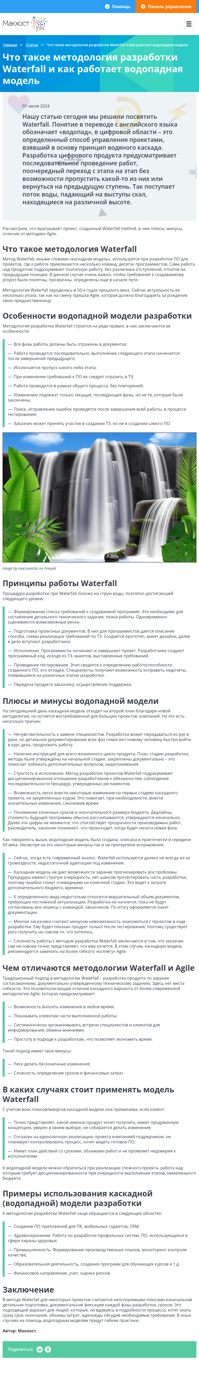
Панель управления (169, 6)
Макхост (11, 31)
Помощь (121, 6)
